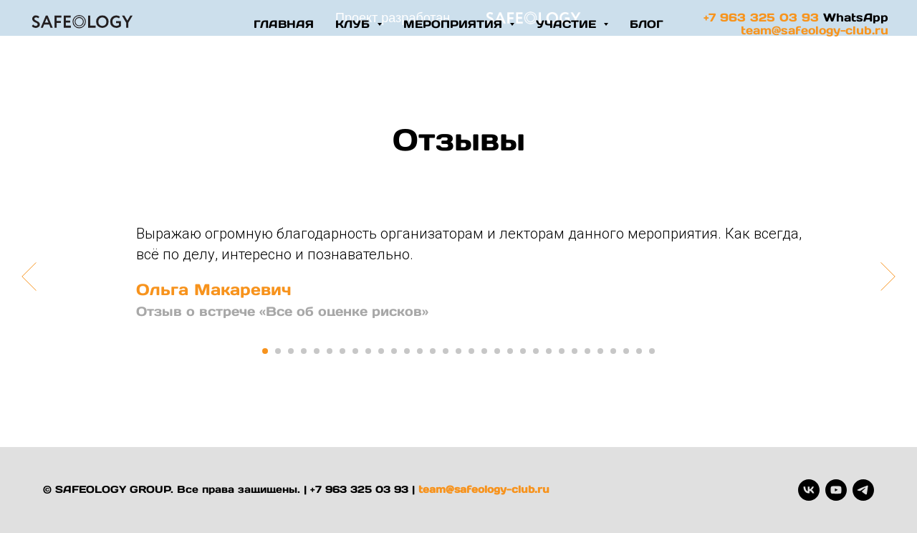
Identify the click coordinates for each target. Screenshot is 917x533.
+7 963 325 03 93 (761, 17)
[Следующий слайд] (888, 275)
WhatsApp (855, 17)
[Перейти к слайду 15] (445, 351)
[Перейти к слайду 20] (510, 351)
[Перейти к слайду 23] (549, 351)
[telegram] (863, 490)
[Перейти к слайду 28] (613, 351)
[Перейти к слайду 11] (394, 351)
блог (646, 24)
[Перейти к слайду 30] (639, 351)
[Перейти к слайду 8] (355, 351)
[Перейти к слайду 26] (587, 351)
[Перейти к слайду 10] (381, 351)
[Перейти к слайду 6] (329, 351)
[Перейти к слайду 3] (291, 351)
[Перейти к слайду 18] (484, 351)
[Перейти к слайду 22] (536, 351)
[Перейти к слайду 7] (342, 351)
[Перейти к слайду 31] (652, 351)
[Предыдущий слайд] (29, 275)
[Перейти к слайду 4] (304, 351)
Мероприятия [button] (454, 24)
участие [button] (568, 24)
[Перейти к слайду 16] (458, 351)
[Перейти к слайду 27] (600, 351)
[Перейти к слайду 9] (368, 351)
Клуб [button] (354, 24)
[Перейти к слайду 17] (471, 351)
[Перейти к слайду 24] (562, 351)
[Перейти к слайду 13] (420, 351)
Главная (284, 24)
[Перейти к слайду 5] (317, 351)
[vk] (809, 490)
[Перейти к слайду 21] (523, 351)
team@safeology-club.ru (814, 30)
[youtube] (836, 490)
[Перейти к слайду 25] (574, 351)
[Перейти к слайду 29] (626, 351)
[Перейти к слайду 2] (278, 351)
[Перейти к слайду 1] (265, 351)
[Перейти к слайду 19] (497, 351)
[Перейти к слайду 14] (433, 351)
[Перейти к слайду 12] (407, 351)
